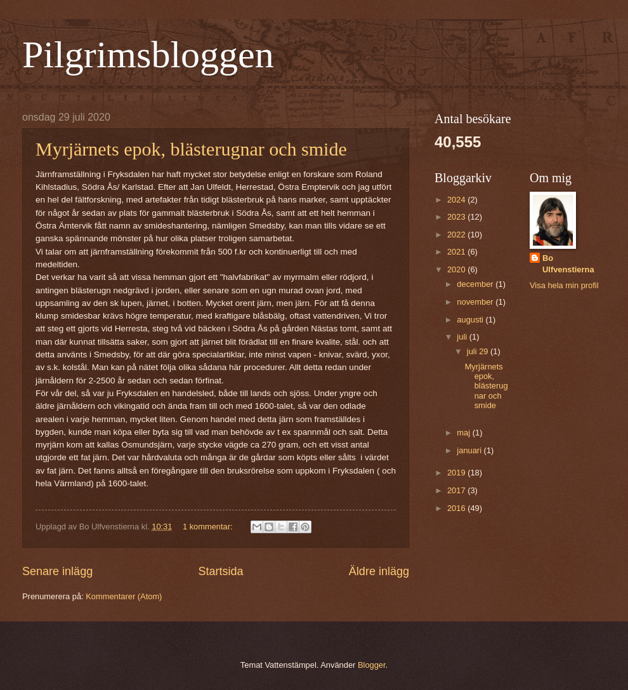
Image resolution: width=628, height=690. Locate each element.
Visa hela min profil (564, 285)
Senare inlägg (57, 571)
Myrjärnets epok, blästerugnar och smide (191, 148)
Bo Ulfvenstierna (568, 263)
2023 (457, 217)
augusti (471, 319)
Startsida (220, 571)
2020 (457, 269)
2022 (457, 234)
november (476, 302)
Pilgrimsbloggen (148, 55)
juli (463, 337)
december (476, 284)
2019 (457, 472)
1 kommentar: (209, 526)
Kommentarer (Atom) (124, 596)
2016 (457, 508)
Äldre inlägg (379, 571)
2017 (457, 490)
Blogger (372, 665)
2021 (457, 251)
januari (470, 450)
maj (464, 432)
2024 (457, 199)
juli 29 (478, 351)
